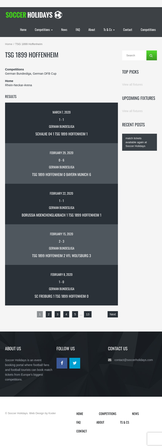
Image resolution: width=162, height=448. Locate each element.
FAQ (78, 29)
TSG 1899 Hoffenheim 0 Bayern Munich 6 (61, 174)
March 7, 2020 (62, 112)
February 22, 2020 (61, 193)
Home (23, 29)
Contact (127, 29)
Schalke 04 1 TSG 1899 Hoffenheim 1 (61, 133)
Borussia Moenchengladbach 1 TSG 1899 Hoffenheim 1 (61, 215)
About (91, 29)
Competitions (44, 29)
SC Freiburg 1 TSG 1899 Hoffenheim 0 (62, 296)
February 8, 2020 (62, 274)
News (64, 29)
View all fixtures (132, 84)
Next (113, 314)
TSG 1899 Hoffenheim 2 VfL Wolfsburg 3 (61, 255)
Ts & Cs (109, 29)
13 (87, 314)
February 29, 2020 (61, 152)
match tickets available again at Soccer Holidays (136, 142)
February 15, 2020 (61, 233)
